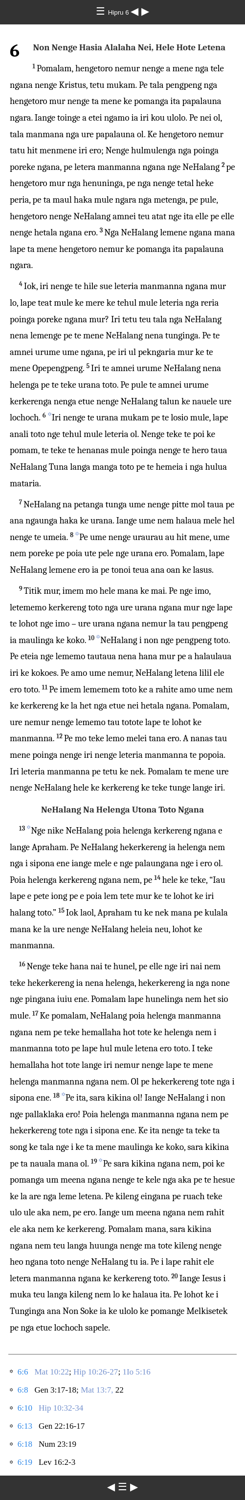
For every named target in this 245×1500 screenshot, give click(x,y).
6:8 (23, 1390)
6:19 (25, 1462)
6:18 (25, 1444)
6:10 (25, 1408)
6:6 (23, 1371)
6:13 (25, 1426)
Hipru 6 (119, 12)
